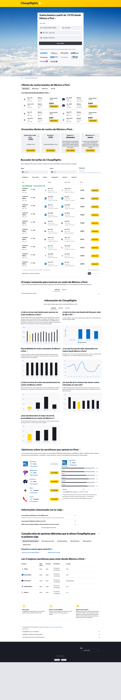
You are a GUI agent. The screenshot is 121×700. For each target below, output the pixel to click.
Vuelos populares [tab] (87, 539)
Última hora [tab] (45, 87)
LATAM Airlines (33, 469)
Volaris (31, 486)
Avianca (32, 495)
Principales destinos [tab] (62, 539)
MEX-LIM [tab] (57, 288)
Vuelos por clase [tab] (27, 543)
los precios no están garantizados (56, 625)
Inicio (22, 76)
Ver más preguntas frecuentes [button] (48, 526)
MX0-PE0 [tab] (53, 306)
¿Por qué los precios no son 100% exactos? (61, 636)
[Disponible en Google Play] (57, 658)
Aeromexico (33, 478)
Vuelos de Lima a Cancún (54, 551)
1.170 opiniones (33, 491)
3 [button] (95, 272)
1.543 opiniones (34, 482)
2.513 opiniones (34, 500)
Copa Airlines (33, 460)
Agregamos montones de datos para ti (61, 633)
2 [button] (92, 272)
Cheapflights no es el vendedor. (61, 630)
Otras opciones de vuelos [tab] (47, 539)
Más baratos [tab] (26, 87)
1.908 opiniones (34, 473)
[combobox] (43, 23)
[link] (31, 149)
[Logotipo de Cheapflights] (29, 3)
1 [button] (89, 272)
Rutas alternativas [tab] (74, 539)
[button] (48, 32)
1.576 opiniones (34, 465)
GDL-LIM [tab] (64, 288)
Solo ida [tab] (53, 87)
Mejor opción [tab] (35, 87)
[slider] (101, 171)
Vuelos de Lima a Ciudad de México (30, 551)
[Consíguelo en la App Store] (63, 658)
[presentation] (55, 18)
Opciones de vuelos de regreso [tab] (30, 539)
